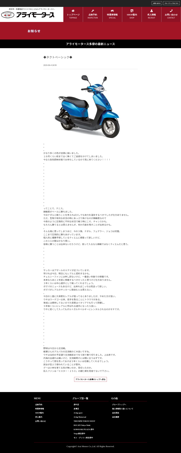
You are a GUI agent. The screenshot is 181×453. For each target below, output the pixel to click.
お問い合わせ (157, 3)
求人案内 (38, 417)
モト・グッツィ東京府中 (83, 438)
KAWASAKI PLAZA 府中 (84, 429)
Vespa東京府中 (79, 434)
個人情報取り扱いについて (122, 409)
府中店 (76, 405)
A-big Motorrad (80, 417)
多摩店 (76, 409)
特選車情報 (39, 409)
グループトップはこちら (171, 3)
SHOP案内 (39, 413)
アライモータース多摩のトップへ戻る (90, 379)
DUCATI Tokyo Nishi (82, 425)
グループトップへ (119, 405)
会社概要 (115, 417)
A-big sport (78, 413)
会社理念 (115, 413)
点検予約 (38, 405)
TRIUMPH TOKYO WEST (84, 421)
